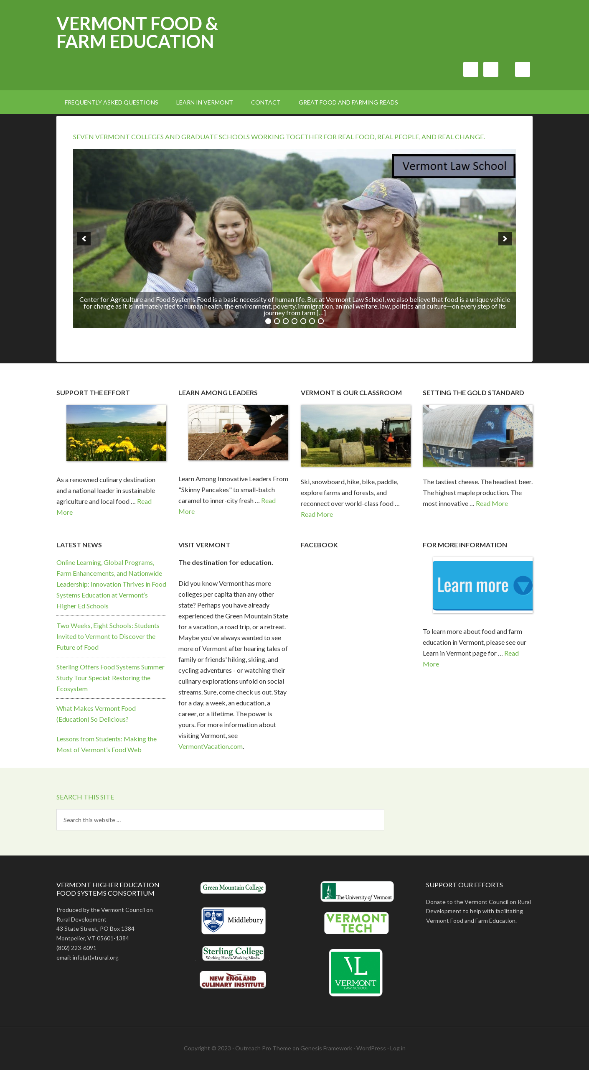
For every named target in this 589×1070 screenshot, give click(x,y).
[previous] (84, 238)
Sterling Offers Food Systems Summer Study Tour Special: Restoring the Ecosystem (110, 677)
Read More (317, 514)
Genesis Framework (326, 1048)
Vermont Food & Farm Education (137, 32)
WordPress (371, 1048)
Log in (398, 1048)
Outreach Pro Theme (263, 1048)
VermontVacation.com (210, 746)
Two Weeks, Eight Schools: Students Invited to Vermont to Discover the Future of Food (108, 636)
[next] (505, 238)
